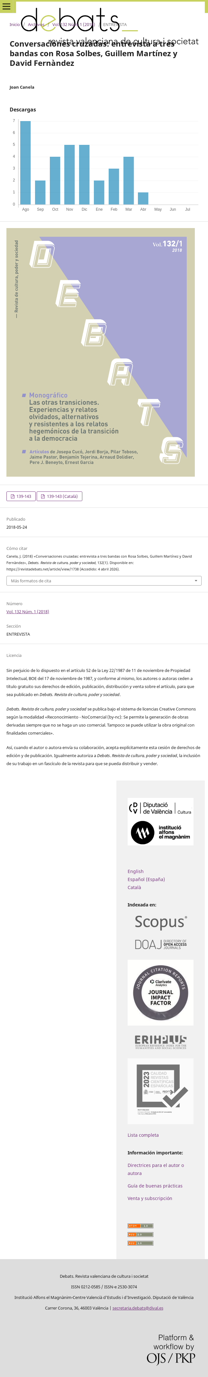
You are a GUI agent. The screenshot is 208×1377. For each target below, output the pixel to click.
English (136, 871)
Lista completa (143, 1135)
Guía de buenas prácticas (155, 1186)
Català (134, 887)
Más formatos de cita (31, 581)
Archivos (36, 24)
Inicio (15, 24)
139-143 (23, 496)
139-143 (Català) (62, 496)
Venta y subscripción (150, 1198)
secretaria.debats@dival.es (138, 1308)
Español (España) (146, 879)
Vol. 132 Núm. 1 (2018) (73, 24)
